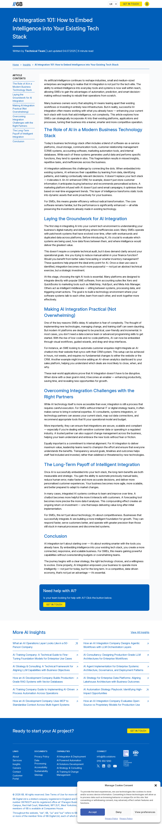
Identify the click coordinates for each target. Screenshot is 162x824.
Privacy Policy (111, 818)
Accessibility (40, 767)
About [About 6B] (16, 756)
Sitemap (38, 775)
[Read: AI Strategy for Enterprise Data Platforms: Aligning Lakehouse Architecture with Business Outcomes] (116, 679)
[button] (155, 785)
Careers (17, 768)
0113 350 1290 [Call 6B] (104, 761)
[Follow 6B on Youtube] (115, 766)
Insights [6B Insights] (16, 764)
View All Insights (140, 632)
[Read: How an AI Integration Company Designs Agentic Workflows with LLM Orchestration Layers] (116, 645)
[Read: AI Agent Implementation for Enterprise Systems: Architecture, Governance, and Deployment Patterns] (116, 668)
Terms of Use (57, 794)
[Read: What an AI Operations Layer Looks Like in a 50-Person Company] (46, 645)
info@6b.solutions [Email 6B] (106, 756)
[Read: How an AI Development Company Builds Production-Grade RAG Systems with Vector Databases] (46, 679)
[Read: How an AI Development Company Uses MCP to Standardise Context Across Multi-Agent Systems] (46, 703)
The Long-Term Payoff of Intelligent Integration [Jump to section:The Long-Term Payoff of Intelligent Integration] (23, 133)
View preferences (145, 812)
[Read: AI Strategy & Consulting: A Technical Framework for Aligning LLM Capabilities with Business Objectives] (46, 668)
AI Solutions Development (70, 764)
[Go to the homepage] (17, 4)
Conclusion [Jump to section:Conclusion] (18, 141)
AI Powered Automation (69, 760)
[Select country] (112, 4)
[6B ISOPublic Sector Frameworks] (127, 763)
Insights (27, 64)
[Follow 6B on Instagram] (109, 766)
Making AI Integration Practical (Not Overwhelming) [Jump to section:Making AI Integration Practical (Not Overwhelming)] (23, 108)
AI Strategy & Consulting (69, 768)
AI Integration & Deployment (71, 756)
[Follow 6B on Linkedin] (103, 766)
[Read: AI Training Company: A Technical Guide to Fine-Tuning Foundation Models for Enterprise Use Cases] (46, 656)
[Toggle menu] (147, 4)
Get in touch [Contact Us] (54, 604)
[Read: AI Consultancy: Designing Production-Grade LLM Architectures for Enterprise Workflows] (116, 656)
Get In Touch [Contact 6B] (131, 4)
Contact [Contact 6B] (17, 771)
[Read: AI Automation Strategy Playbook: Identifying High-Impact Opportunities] (116, 691)
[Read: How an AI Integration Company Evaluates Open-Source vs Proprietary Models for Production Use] (116, 703)
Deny (119, 812)
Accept (93, 812)
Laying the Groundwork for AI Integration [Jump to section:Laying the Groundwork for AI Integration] (22, 97)
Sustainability (41, 771)
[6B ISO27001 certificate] (135, 753)
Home (16, 64)
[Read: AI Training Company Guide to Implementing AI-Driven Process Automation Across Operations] (46, 691)
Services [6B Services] (17, 760)
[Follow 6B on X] (98, 766)
